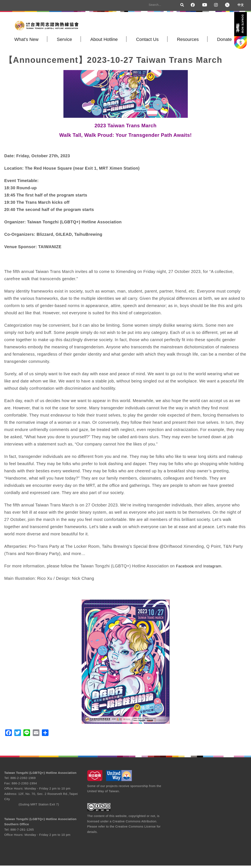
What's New (25, 40)
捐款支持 (240, 23)
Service (61, 40)
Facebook (185, 567)
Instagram (214, 567)
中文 (241, 5)
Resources (179, 40)
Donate (214, 40)
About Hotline (99, 40)
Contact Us (141, 40)
